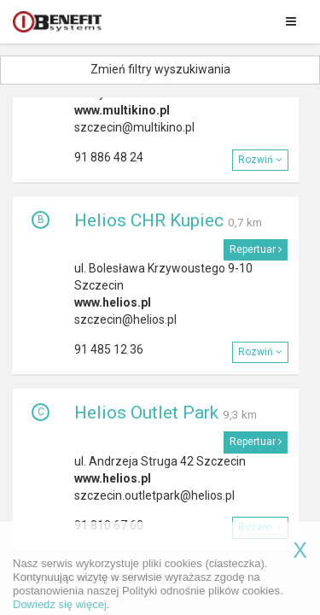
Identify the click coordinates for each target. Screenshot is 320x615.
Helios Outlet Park (146, 412)
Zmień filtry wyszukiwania (160, 69)
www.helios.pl (112, 302)
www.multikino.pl (122, 110)
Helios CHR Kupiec (149, 220)
